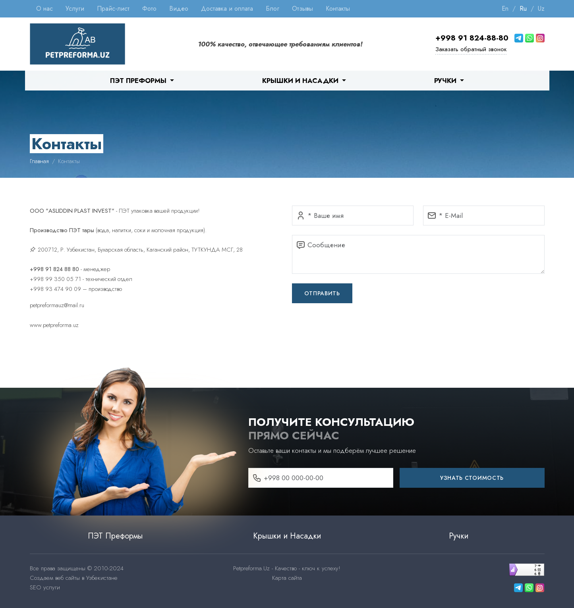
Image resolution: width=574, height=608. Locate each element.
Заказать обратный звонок (470, 49)
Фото (149, 8)
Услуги (75, 8)
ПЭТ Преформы (115, 536)
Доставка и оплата (227, 8)
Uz (541, 8)
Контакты (338, 8)
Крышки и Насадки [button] (301, 80)
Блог (272, 8)
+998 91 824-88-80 (471, 38)
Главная (39, 161)
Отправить (322, 293)
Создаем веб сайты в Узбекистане (74, 577)
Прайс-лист (113, 8)
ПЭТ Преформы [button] (139, 80)
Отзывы (302, 8)
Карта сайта (287, 577)
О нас (44, 8)
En (505, 8)
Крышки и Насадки (287, 536)
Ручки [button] (446, 80)
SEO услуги (45, 587)
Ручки (458, 536)
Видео (178, 8)
